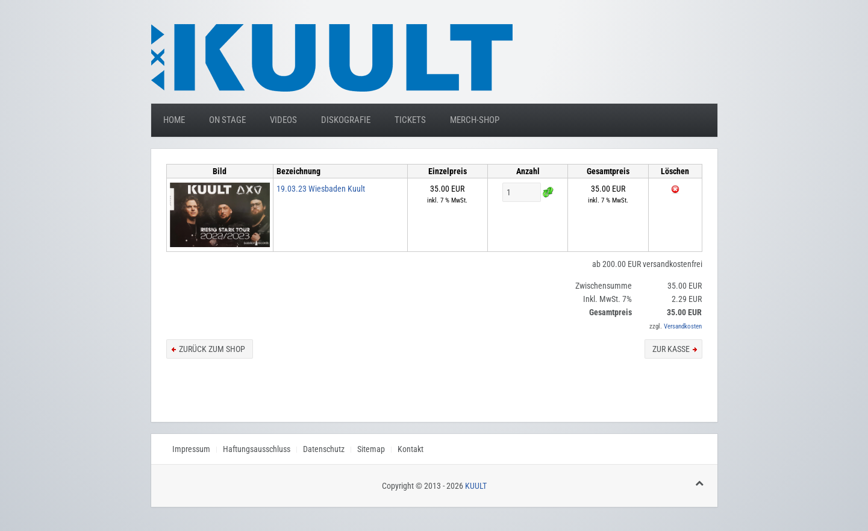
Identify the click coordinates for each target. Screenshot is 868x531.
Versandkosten (683, 326)
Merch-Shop (474, 120)
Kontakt (410, 449)
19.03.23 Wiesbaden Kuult (320, 188)
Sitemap (371, 449)
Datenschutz (324, 449)
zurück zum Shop (212, 349)
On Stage (227, 120)
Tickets (410, 120)
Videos (283, 120)
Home (174, 120)
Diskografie (345, 120)
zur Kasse (671, 349)
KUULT (476, 486)
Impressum (191, 449)
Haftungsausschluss (256, 449)
